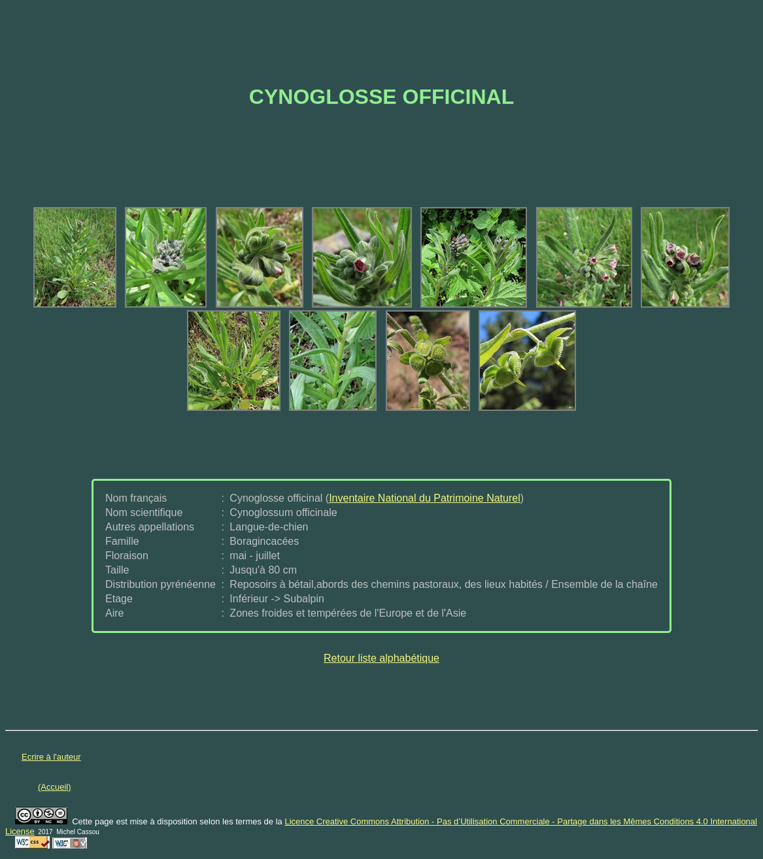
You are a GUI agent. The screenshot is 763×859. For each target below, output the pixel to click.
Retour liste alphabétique (381, 658)
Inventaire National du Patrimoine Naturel (424, 498)
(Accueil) (54, 787)
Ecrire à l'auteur (51, 757)
